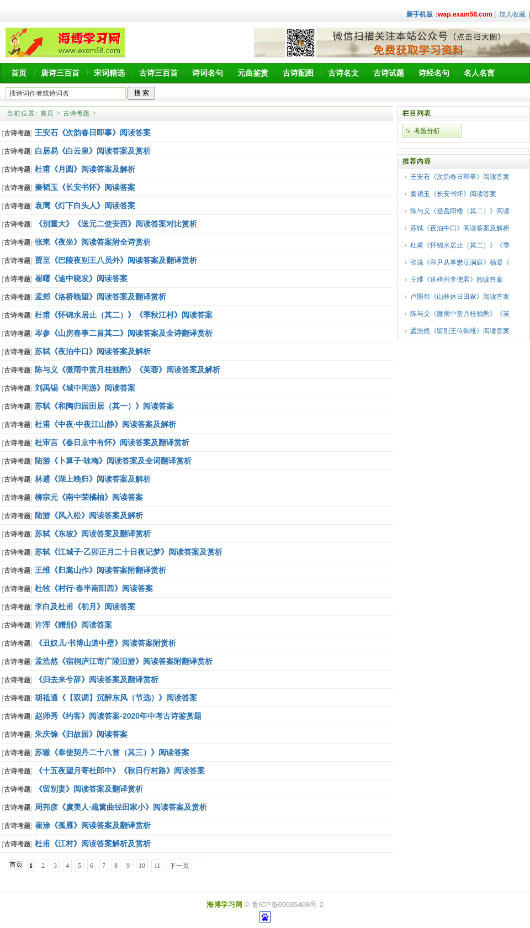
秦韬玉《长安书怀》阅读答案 (453, 194)
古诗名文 (343, 72)
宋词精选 (109, 72)
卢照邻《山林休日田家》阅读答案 (460, 296)
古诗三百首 (158, 72)
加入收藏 (512, 14)
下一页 (179, 865)
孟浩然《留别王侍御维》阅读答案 (460, 331)
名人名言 (479, 72)
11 (157, 865)
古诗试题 (388, 72)
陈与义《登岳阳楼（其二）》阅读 (460, 211)
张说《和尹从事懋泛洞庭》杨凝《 (460, 262)
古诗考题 (76, 113)
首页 (18, 72)
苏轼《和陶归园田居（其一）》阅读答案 (104, 406)
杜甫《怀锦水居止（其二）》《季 (460, 245)
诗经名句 (433, 72)
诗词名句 (207, 72)
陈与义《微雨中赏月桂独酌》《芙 (460, 314)
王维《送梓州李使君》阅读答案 (456, 279)
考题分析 (427, 131)
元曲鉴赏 (252, 72)
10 (142, 865)
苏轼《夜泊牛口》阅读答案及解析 (460, 228)
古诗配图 (298, 72)
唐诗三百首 (60, 72)
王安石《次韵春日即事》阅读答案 (460, 177)
